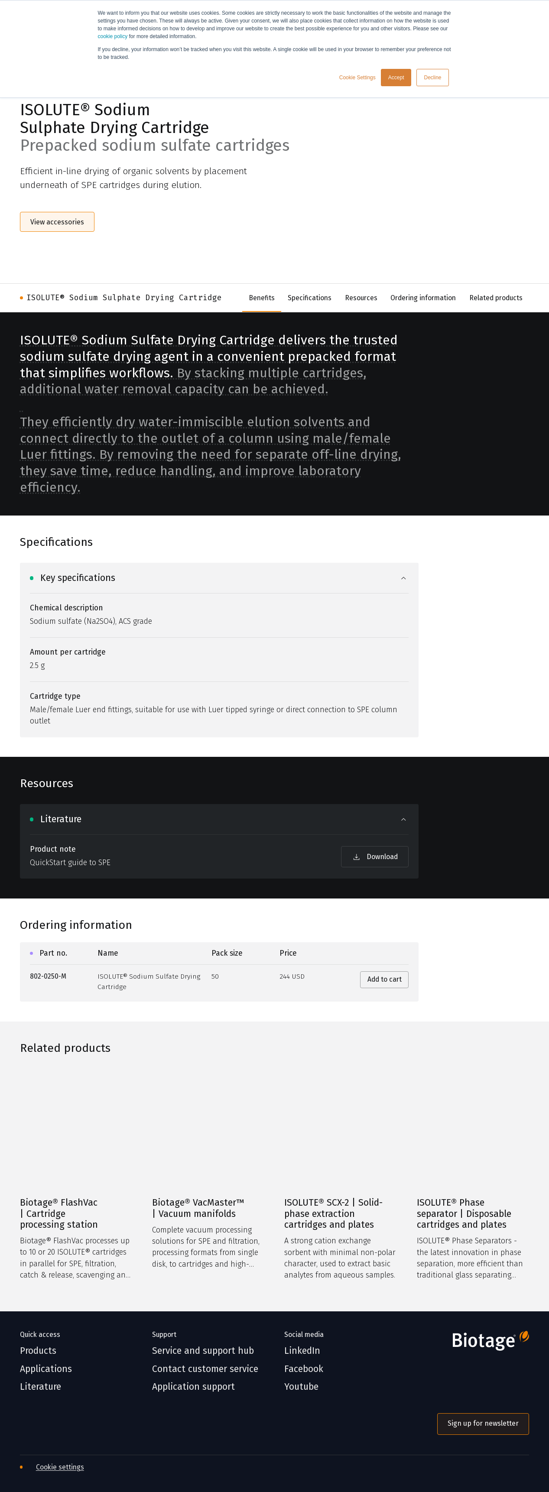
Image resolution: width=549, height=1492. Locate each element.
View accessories (57, 222)
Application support (193, 1387)
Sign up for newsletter (483, 1423)
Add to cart (384, 979)
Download (374, 857)
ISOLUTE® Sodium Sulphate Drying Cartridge (124, 298)
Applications (46, 1369)
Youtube (301, 1387)
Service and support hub (203, 1351)
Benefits (262, 298)
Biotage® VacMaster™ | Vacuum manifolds (198, 1208)
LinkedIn (302, 1351)
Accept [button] (396, 78)
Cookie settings (60, 1467)
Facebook (303, 1369)
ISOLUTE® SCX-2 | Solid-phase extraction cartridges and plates (333, 1213)
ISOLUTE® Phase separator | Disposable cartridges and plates (464, 1213)
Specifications (309, 298)
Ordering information (423, 298)
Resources (361, 298)
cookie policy (113, 36)
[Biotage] (483, 1344)
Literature (40, 1387)
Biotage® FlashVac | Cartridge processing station (59, 1213)
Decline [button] (432, 78)
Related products (496, 298)
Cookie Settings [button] (357, 78)
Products (38, 1351)
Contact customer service (205, 1369)
